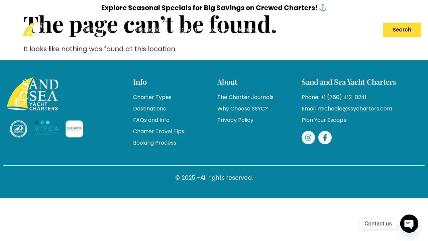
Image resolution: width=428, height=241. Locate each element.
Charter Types (205, 30)
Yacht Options (104, 30)
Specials (315, 29)
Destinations (154, 30)
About (285, 30)
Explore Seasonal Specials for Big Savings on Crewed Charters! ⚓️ (214, 7)
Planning (250, 30)
